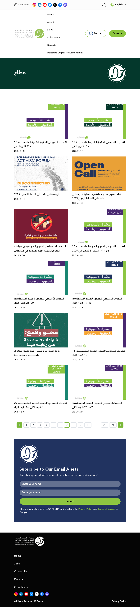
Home (50, 14)
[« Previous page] (19, 425)
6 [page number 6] (60, 425)
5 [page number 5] (53, 425)
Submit (70, 501)
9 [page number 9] (80, 425)
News (50, 30)
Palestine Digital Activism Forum (65, 53)
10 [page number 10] (87, 425)
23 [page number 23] (104, 425)
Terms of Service (106, 509)
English (116, 5)
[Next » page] (120, 425)
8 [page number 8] (73, 425)
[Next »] (120, 425)
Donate (18, 579)
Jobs (17, 564)
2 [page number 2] (33, 425)
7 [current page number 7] (68, 425)
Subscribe (21, 4)
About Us (52, 22)
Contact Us (20, 571)
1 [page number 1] (26, 425)
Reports (51, 45)
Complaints (21, 587)
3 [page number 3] (40, 425)
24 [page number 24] (112, 425)
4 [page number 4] (46, 425)
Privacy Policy (85, 509)
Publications (53, 37)
